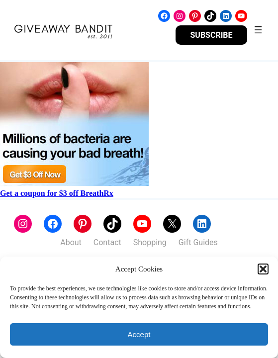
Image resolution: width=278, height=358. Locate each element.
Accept (139, 334)
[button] (263, 269)
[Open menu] (258, 30)
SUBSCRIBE (211, 35)
